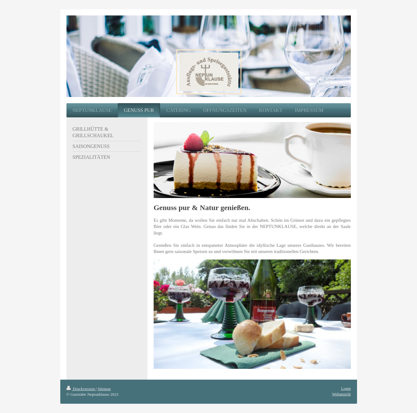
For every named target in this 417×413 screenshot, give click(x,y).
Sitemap (104, 388)
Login (346, 388)
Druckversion (81, 388)
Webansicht (341, 394)
